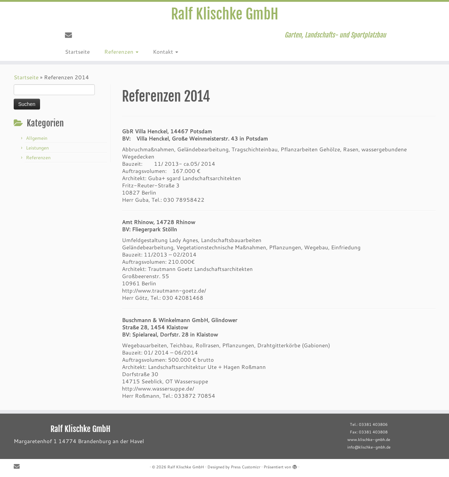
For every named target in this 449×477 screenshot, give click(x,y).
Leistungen (37, 147)
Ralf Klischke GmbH (224, 14)
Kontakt (165, 51)
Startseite (77, 51)
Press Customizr (245, 466)
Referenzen (121, 51)
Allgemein (36, 138)
